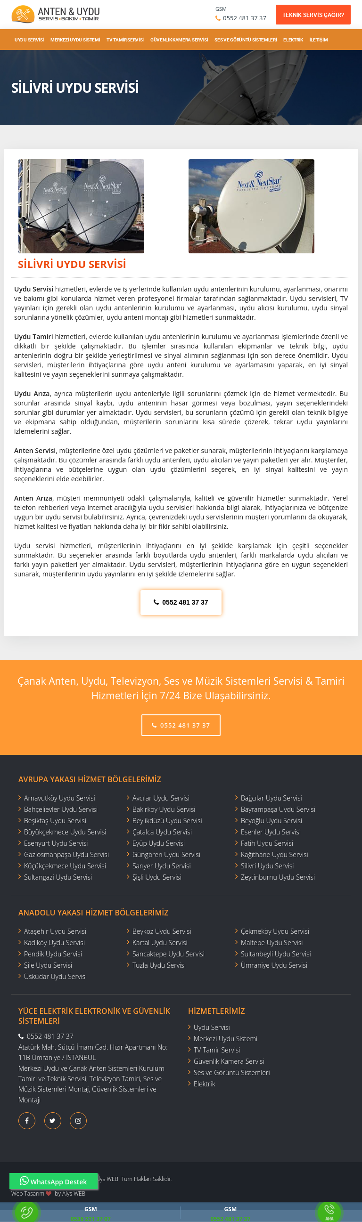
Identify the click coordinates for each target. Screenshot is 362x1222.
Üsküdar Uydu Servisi (55, 976)
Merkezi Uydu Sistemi (75, 39)
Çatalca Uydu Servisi (162, 831)
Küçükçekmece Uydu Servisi (65, 865)
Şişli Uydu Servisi (156, 877)
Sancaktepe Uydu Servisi (168, 953)
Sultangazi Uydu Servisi (58, 877)
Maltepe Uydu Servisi (272, 942)
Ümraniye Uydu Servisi (274, 965)
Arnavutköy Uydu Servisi (59, 797)
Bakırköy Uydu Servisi (163, 809)
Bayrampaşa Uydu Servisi (278, 809)
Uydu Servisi (29, 39)
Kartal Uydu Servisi (160, 942)
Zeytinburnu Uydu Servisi (278, 877)
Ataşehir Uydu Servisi (55, 931)
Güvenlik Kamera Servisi (179, 39)
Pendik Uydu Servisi (53, 953)
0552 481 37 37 (244, 18)
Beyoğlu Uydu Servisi (271, 820)
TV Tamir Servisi (125, 39)
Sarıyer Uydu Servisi (161, 865)
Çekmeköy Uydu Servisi (275, 931)
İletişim (319, 39)
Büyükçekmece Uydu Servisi (65, 831)
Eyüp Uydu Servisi (158, 843)
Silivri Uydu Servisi (267, 865)
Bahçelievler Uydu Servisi (61, 809)
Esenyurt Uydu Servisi (56, 843)
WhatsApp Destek (53, 1180)
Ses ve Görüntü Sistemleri (245, 39)
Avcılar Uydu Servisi (160, 797)
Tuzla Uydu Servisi (159, 965)
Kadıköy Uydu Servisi (54, 942)
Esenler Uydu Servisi (271, 831)
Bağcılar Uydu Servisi (271, 797)
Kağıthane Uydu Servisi (274, 854)
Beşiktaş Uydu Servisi (55, 820)
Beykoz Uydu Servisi (161, 931)
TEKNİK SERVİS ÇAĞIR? (313, 14)
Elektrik (293, 39)
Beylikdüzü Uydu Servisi (167, 820)
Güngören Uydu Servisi (166, 854)
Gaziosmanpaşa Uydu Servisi (66, 854)
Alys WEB (73, 1194)
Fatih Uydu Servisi (267, 843)
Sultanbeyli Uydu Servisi (276, 953)
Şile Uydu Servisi (48, 965)
